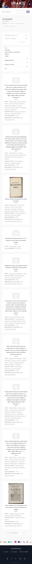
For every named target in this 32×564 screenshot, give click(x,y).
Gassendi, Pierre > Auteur (16, 153)
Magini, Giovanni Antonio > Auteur (18, 358)
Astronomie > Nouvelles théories (17, 23)
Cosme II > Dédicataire (11, 109)
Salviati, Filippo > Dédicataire (18, 107)
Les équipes (14, 551)
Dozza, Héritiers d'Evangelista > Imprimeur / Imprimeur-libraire (15, 467)
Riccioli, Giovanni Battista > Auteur (18, 273)
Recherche (28, 11)
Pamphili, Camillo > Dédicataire (13, 515)
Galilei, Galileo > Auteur (15, 101)
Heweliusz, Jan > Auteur (15, 205)
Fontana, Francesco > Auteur (16, 513)
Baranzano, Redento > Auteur (17, 317)
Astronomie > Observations (10, 26)
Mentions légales (24, 551)
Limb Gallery (16, 562)
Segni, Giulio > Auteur (10, 360)
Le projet (6, 551)
